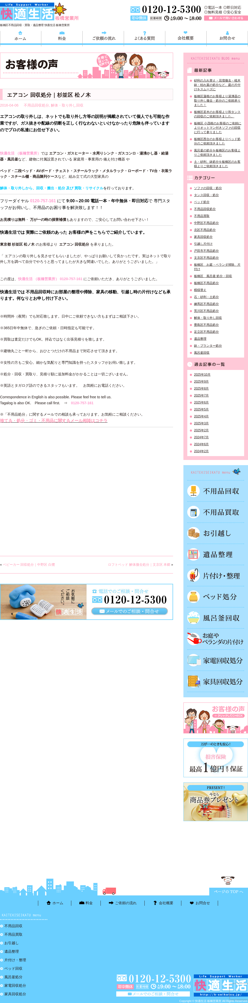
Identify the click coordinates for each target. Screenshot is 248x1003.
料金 (61, 38)
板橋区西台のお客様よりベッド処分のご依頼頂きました (217, 141)
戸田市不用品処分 (206, 251)
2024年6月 (201, 444)
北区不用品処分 (205, 230)
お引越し (215, 533)
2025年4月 (201, 416)
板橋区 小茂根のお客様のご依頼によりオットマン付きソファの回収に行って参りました (217, 128)
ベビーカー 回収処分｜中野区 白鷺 (29, 565)
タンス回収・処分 (206, 195)
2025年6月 (201, 402)
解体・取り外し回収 (67, 105)
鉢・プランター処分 (208, 345)
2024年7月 (201, 437)
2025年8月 (201, 388)
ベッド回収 (215, 596)
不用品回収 (215, 491)
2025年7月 (201, 395)
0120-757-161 (43, 201)
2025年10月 (202, 374)
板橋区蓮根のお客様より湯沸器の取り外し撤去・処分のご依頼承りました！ (217, 100)
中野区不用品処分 (206, 223)
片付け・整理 (215, 575)
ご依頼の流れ (103, 38)
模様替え (200, 290)
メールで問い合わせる (226, 18)
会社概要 (185, 38)
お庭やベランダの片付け (215, 639)
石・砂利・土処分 (206, 297)
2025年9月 (201, 381)
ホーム (20, 38)
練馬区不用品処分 (206, 304)
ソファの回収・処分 (208, 188)
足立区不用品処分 (206, 332)
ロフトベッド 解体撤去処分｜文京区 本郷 (139, 565)
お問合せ (227, 38)
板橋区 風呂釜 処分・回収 (213, 276)
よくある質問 (144, 38)
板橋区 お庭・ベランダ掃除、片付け (217, 267)
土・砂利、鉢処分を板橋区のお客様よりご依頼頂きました (217, 164)
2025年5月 (201, 409)
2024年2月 (201, 451)
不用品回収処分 (36, 105)
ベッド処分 (202, 202)
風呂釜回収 (202, 352)
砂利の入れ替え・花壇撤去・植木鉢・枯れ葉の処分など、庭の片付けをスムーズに (217, 85)
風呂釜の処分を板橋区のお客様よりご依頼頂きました (217, 153)
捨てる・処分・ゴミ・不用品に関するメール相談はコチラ (53, 420)
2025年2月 (201, 430)
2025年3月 (201, 423)
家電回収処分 (215, 660)
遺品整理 (200, 339)
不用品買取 (202, 216)
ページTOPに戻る (228, 891)
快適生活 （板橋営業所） (20, 153)
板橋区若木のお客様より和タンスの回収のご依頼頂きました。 (217, 114)
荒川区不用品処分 (206, 311)
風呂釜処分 (215, 618)
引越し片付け (203, 244)
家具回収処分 (203, 237)
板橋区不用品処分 (206, 283)
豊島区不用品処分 (206, 325)
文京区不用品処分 (206, 258)
